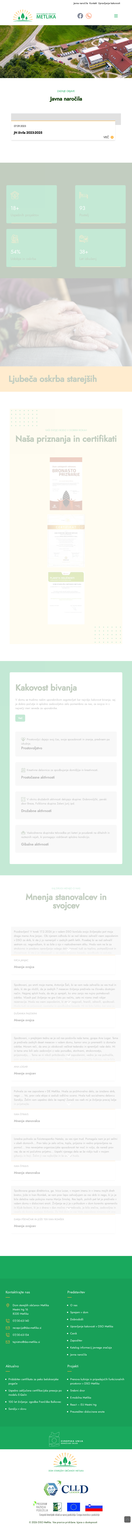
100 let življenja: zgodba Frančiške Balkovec (34, 1402)
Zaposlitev (76, 1340)
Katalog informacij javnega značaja (91, 1347)
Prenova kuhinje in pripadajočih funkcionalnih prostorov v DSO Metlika (97, 1381)
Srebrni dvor (77, 1390)
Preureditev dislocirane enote (87, 1412)
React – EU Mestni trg (83, 1405)
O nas (73, 1305)
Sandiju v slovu (17, 1409)
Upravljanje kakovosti (109, 3)
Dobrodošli (76, 1319)
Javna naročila (81, 3)
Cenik (73, 1333)
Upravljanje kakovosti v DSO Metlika (91, 1326)
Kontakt (93, 3)
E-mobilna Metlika (80, 1398)
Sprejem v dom (79, 1312)
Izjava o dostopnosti (87, 1522)
